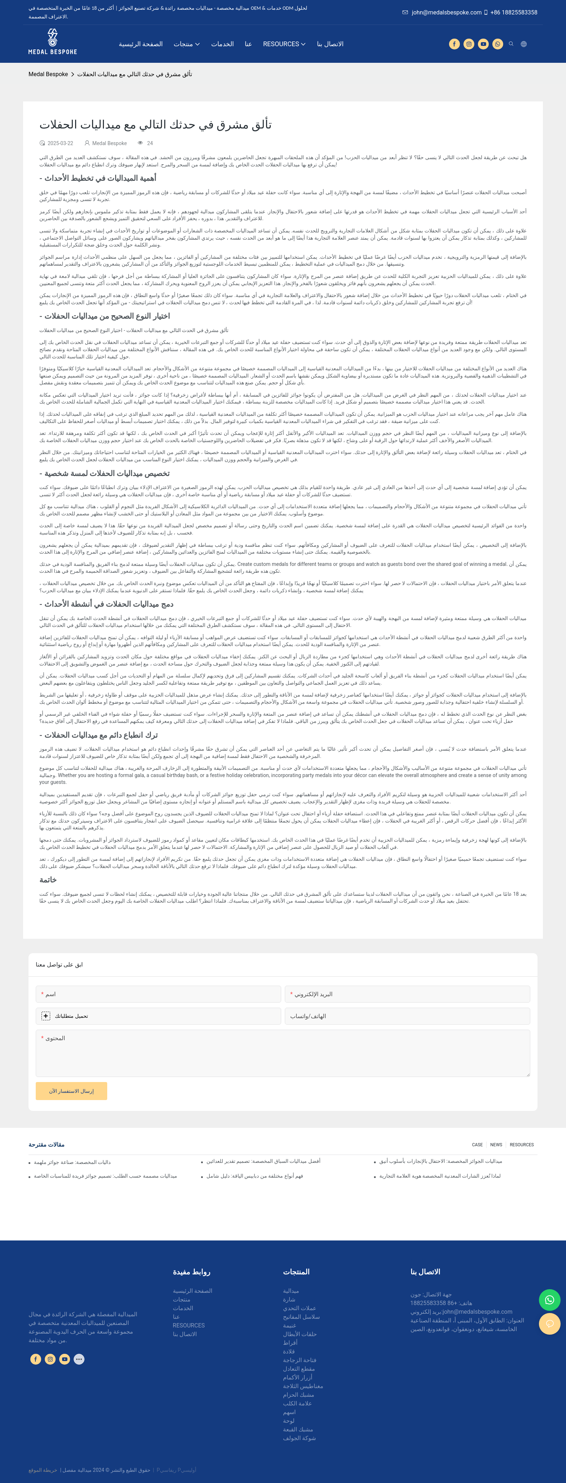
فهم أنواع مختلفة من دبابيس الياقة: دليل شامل (254, 1176)
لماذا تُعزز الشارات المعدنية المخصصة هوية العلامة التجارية (440, 1176)
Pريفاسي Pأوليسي (176, 1470)
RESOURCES (522, 1144)
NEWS (496, 1144)
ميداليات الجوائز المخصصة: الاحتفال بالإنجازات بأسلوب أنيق (440, 1161)
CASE (477, 1144)
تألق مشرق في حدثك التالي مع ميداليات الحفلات (134, 74)
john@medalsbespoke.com (442, 12)
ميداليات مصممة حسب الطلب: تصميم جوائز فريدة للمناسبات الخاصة (105, 1176)
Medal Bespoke (48, 74)
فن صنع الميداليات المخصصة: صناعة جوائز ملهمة (72, 1162)
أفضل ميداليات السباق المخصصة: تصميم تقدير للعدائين (263, 1161)
